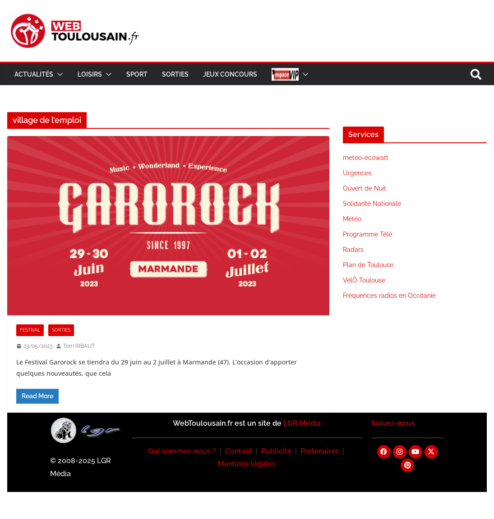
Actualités (33, 74)
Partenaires (319, 451)
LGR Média (302, 423)
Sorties (175, 74)
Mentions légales (247, 464)
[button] (58, 74)
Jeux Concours (230, 74)
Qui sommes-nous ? (182, 451)
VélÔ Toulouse (364, 280)
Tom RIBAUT (79, 346)
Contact (238, 451)
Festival (30, 330)
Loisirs (90, 74)
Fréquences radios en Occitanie (389, 295)
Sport (137, 74)
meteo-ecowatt (365, 157)
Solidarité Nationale (372, 203)
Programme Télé (367, 234)
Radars (353, 249)
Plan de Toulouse (368, 265)
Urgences (357, 173)
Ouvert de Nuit (364, 188)
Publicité (276, 451)
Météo (352, 219)
